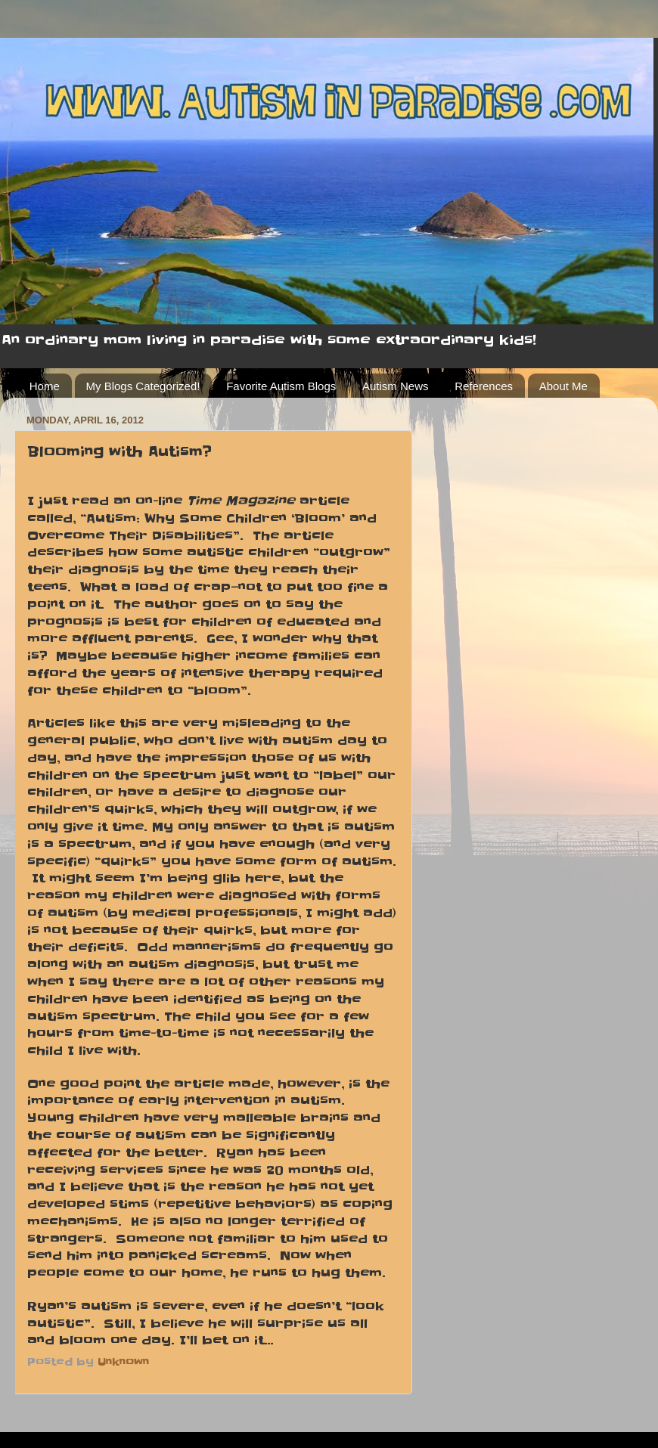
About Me (563, 386)
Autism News (395, 386)
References (484, 386)
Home (44, 386)
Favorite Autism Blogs (281, 386)
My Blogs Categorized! (143, 386)
